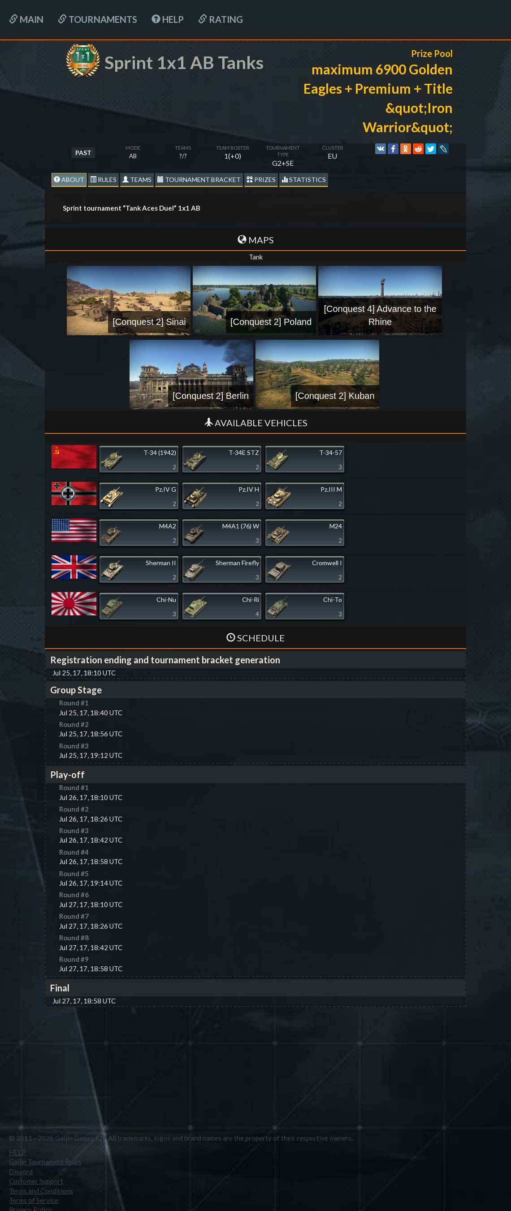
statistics (303, 179)
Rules (103, 179)
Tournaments (97, 19)
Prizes (261, 179)
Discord (21, 1172)
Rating (220, 19)
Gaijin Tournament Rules (45, 1162)
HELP (168, 19)
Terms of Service (33, 1200)
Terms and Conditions (41, 1191)
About (69, 179)
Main (26, 19)
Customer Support (36, 1181)
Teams (137, 179)
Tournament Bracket (199, 179)
